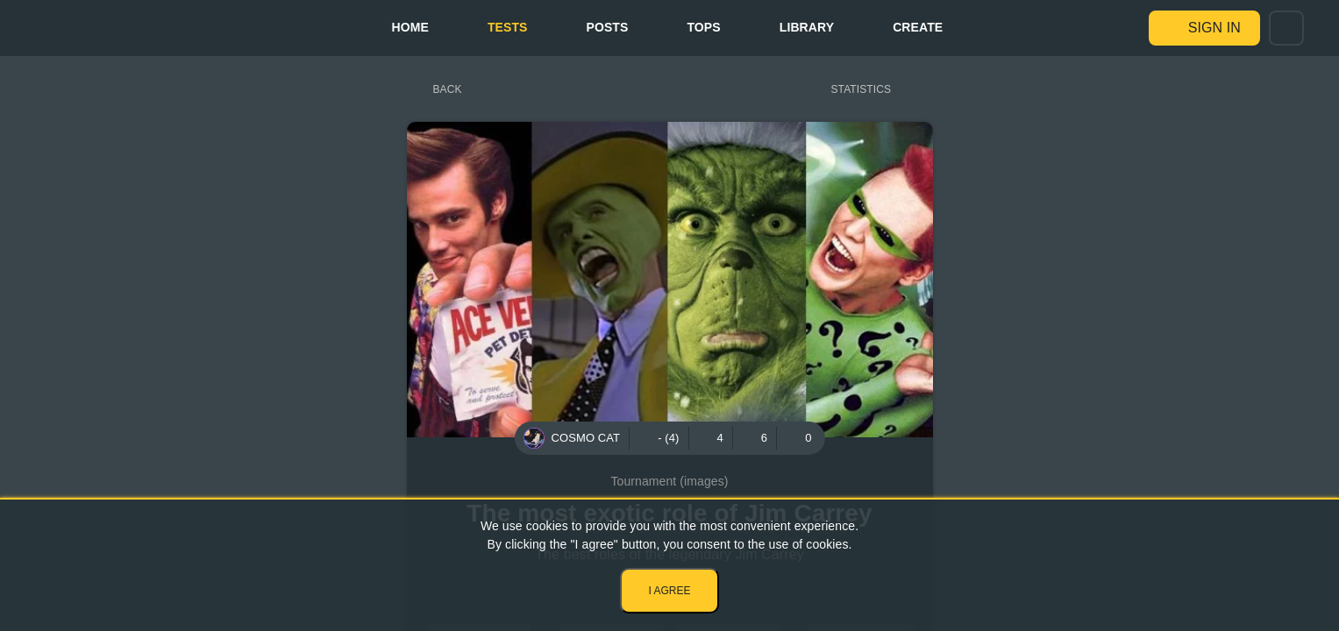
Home (409, 27)
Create (918, 27)
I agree (669, 591)
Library (807, 27)
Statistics (861, 89)
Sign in (1214, 27)
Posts (608, 27)
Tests (508, 27)
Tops (703, 27)
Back (447, 89)
